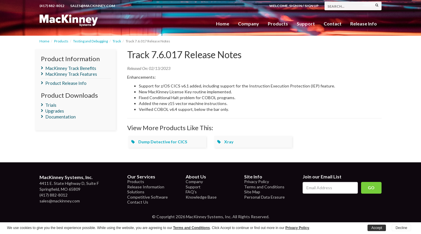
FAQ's (191, 191)
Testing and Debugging (90, 41)
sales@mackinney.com (92, 6)
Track (117, 41)
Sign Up (312, 6)
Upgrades (54, 110)
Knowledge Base (201, 197)
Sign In (295, 6)
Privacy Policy (256, 181)
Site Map (252, 191)
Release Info (363, 23)
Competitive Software (147, 197)
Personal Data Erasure (264, 197)
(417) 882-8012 (51, 6)
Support (306, 23)
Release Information (145, 186)
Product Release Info (66, 83)
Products (61, 41)
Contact (332, 23)
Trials (50, 105)
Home (222, 23)
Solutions (135, 191)
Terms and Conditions (264, 186)
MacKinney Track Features (71, 74)
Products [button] (278, 23)
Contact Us (137, 201)
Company (248, 23)
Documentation (60, 116)
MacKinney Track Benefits (70, 68)
